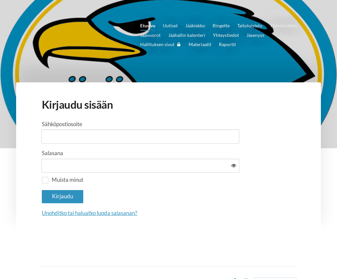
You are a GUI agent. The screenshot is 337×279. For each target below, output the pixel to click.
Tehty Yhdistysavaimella (275, 262)
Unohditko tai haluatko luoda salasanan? (155, 192)
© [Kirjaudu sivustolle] (42, 261)
